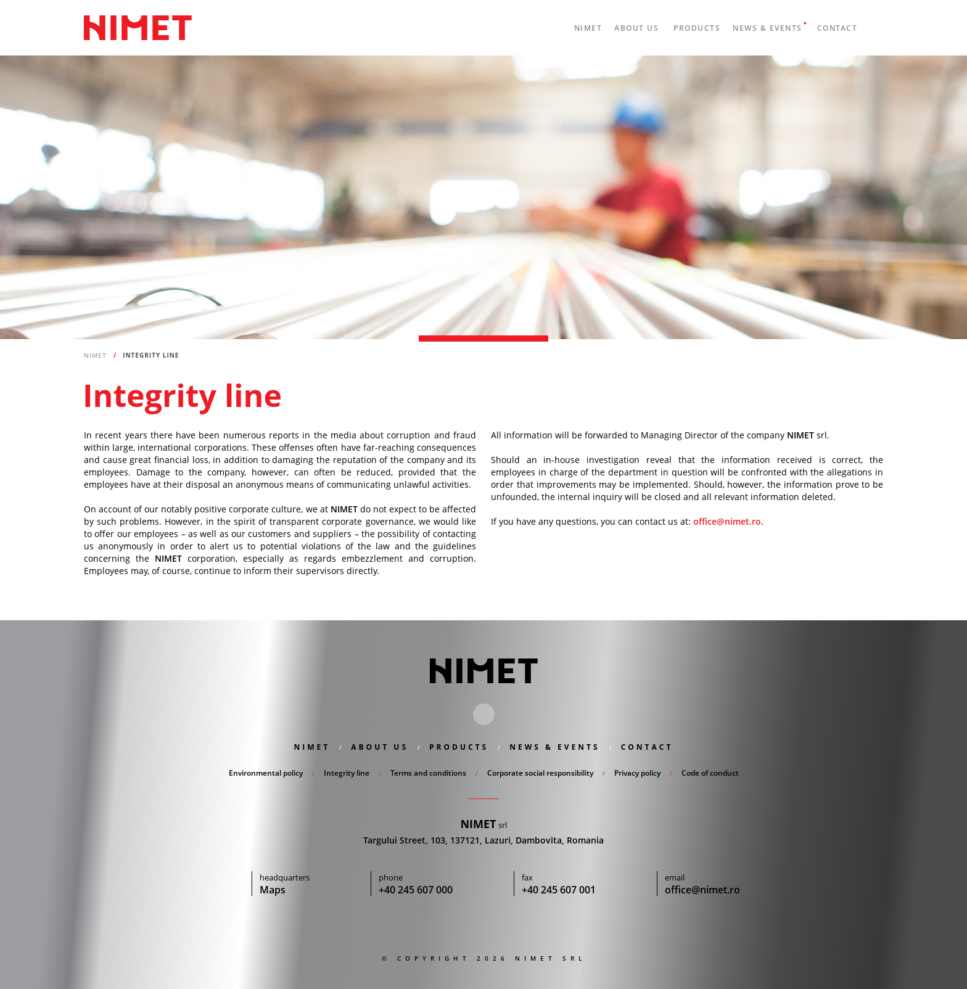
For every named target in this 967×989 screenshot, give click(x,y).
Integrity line (346, 773)
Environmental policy (266, 773)
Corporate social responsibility (540, 773)
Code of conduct (710, 773)
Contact (837, 28)
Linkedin (484, 714)
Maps (273, 890)
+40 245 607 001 (559, 890)
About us (636, 28)
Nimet (138, 27)
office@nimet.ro (727, 521)
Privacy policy (637, 773)
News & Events (767, 28)
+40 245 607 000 (416, 890)
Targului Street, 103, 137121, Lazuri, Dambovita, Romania (483, 840)
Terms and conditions (428, 773)
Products (696, 28)
